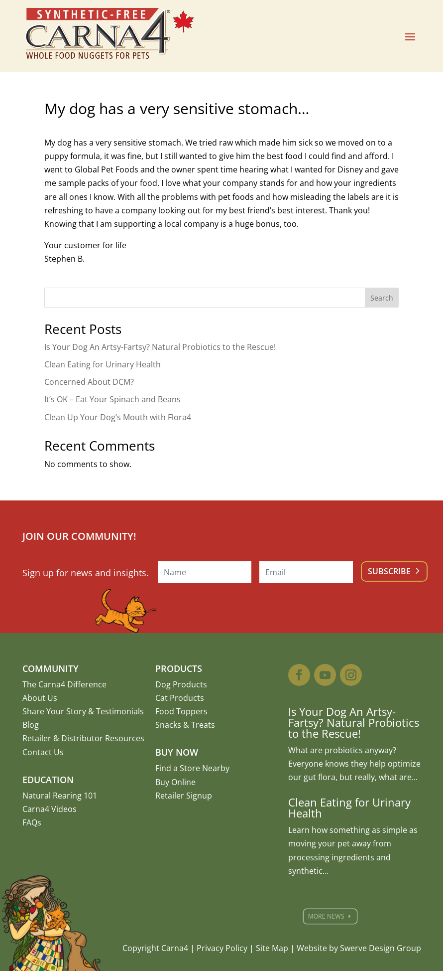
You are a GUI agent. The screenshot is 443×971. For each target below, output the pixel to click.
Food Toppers (181, 711)
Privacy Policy (222, 948)
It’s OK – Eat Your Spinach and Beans (112, 399)
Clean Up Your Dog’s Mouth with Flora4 (117, 417)
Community (50, 668)
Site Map (272, 948)
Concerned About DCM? (89, 381)
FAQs (31, 822)
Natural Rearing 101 (59, 795)
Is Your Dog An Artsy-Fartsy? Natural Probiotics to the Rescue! (160, 346)
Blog (30, 724)
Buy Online (175, 782)
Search (381, 298)
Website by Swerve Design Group (359, 948)
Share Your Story (54, 711)
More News (334, 916)
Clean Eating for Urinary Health (102, 364)
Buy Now (176, 752)
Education (48, 780)
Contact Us (43, 752)
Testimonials (120, 711)
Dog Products (181, 684)
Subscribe (389, 571)
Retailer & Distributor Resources (83, 738)
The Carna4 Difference (64, 684)
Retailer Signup (183, 795)
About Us (39, 697)
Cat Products (179, 697)
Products (178, 668)
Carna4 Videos (49, 809)
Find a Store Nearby (192, 768)
